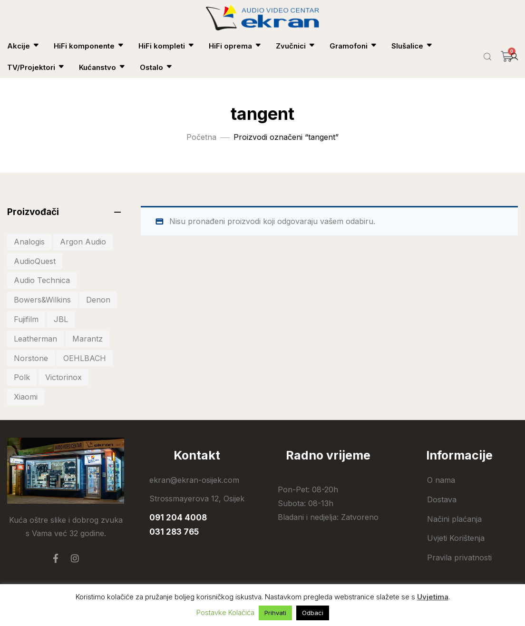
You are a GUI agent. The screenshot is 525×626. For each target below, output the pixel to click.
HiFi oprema (235, 45)
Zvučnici (295, 45)
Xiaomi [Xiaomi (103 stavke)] (26, 396)
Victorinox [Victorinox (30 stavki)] (63, 377)
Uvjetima (432, 596)
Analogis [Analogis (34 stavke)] (29, 241)
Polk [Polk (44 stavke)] (22, 377)
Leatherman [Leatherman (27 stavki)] (35, 338)
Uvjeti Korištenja (456, 538)
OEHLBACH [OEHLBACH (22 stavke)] (84, 358)
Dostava (442, 499)
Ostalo (156, 67)
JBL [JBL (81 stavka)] (61, 319)
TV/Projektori (36, 67)
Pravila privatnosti (459, 557)
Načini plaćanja (454, 519)
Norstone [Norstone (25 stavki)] (31, 358)
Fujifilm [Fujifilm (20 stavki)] (26, 319)
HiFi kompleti (166, 45)
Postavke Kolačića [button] (225, 612)
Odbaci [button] (312, 612)
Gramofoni (353, 45)
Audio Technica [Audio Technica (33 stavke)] (42, 280)
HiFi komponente (89, 45)
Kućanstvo (102, 67)
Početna (201, 137)
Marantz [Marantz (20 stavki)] (87, 338)
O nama (441, 480)
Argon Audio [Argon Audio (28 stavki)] (83, 241)
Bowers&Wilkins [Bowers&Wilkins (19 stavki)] (42, 299)
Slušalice (412, 45)
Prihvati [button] (275, 612)
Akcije (23, 45)
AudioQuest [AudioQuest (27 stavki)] (35, 261)
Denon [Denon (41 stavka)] (98, 299)
